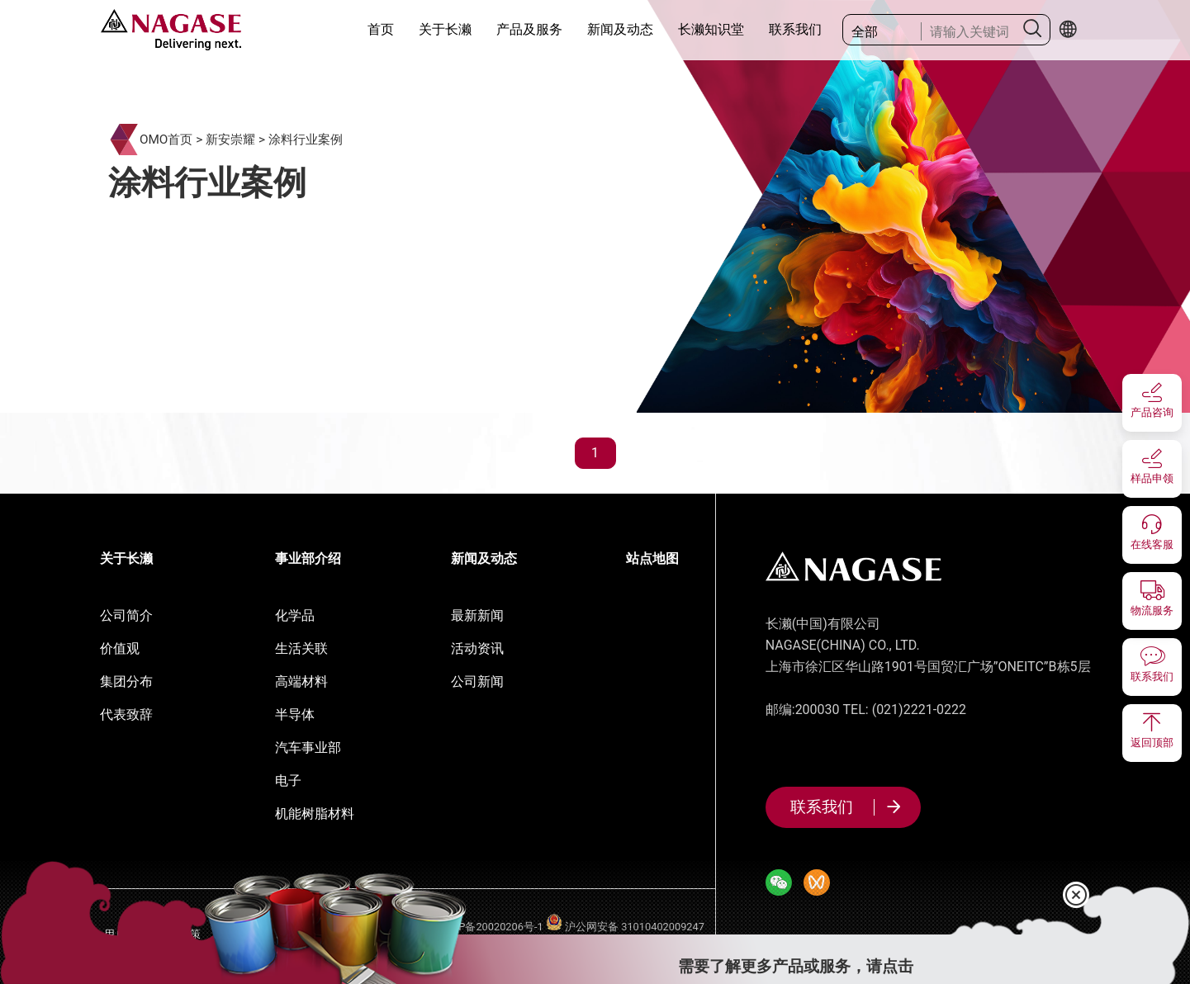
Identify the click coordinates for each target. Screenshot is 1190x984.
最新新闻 (477, 615)
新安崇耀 (230, 139)
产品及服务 (529, 29)
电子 (288, 780)
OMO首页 (166, 139)
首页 (380, 29)
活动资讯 (477, 648)
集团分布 (126, 681)
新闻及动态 (620, 29)
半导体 (295, 714)
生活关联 (301, 648)
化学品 (295, 615)
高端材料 (301, 681)
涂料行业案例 (305, 139)
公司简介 (126, 615)
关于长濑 (445, 29)
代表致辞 (126, 714)
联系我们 (795, 29)
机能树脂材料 (314, 813)
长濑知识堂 (711, 29)
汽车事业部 (308, 747)
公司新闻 (477, 681)
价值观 (120, 648)
